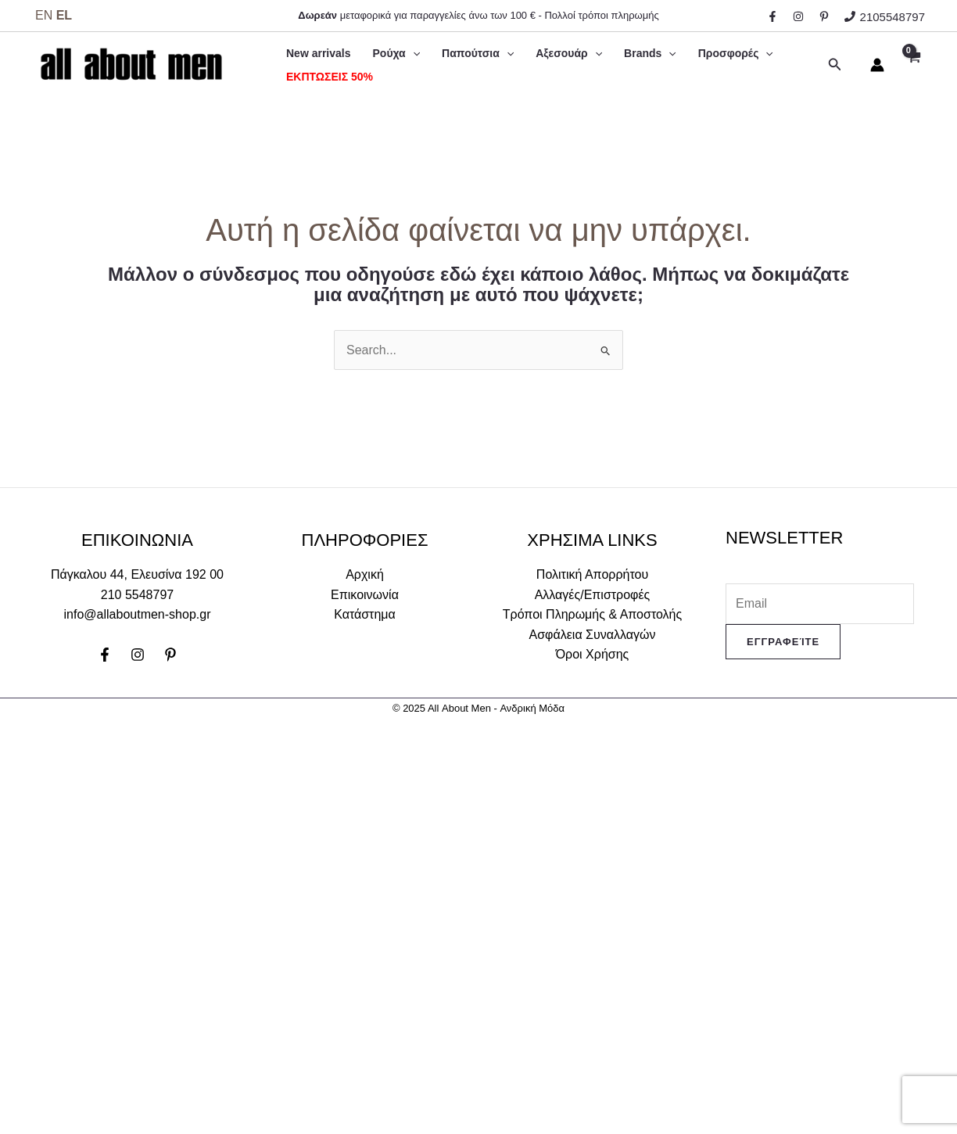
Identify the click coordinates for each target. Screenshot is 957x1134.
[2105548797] (885, 17)
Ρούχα (397, 53)
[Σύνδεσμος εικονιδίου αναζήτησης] (835, 65)
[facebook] (774, 16)
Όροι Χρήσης (592, 654)
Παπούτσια (478, 53)
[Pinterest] (170, 655)
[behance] (826, 16)
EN (43, 15)
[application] (413, 53)
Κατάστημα (365, 614)
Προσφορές (735, 53)
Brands (650, 53)
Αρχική (365, 574)
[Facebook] (105, 655)
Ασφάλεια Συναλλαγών (592, 634)
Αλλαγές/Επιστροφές (593, 594)
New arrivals (318, 53)
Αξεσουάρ (569, 53)
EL (64, 15)
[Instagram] (138, 655)
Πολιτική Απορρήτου (592, 574)
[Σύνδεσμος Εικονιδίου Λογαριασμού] (877, 65)
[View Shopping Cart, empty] (913, 65)
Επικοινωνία (365, 594)
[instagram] (800, 16)
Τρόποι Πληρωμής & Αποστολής (592, 614)
